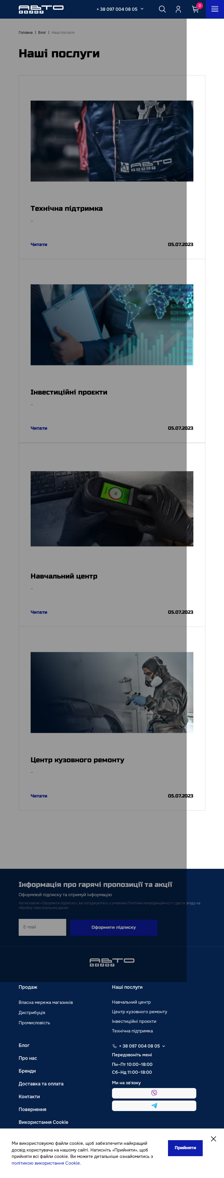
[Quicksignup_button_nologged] (178, 9)
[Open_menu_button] (214, 9)
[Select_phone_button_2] (141, 9)
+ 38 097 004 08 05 (115, 9)
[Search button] (161, 9)
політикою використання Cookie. (46, 1163)
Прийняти (183, 1148)
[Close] (213, 1139)
